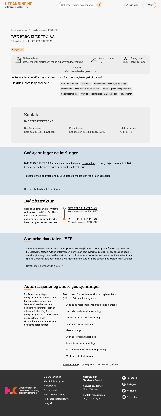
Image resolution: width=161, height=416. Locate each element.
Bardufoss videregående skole (44, 265)
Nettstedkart (50, 390)
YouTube (131, 390)
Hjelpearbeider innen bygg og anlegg (110, 84)
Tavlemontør (126, 94)
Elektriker (86, 84)
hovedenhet (88, 163)
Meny (151, 5)
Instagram (132, 384)
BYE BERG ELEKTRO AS (41, 41)
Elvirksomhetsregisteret (84, 298)
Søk (99, 5)
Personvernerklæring (54, 394)
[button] (17, 49)
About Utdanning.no (54, 381)
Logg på (48, 403)
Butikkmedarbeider (69, 84)
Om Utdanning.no (52, 377)
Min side (133, 5)
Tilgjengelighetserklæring (57, 399)
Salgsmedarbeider (69, 94)
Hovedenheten (32, 189)
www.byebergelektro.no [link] (84, 71)
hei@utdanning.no (92, 398)
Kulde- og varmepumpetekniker (117, 89)
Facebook (132, 378)
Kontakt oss (50, 385)
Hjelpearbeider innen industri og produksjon (80, 89)
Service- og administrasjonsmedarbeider (99, 94)
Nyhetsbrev (133, 397)
